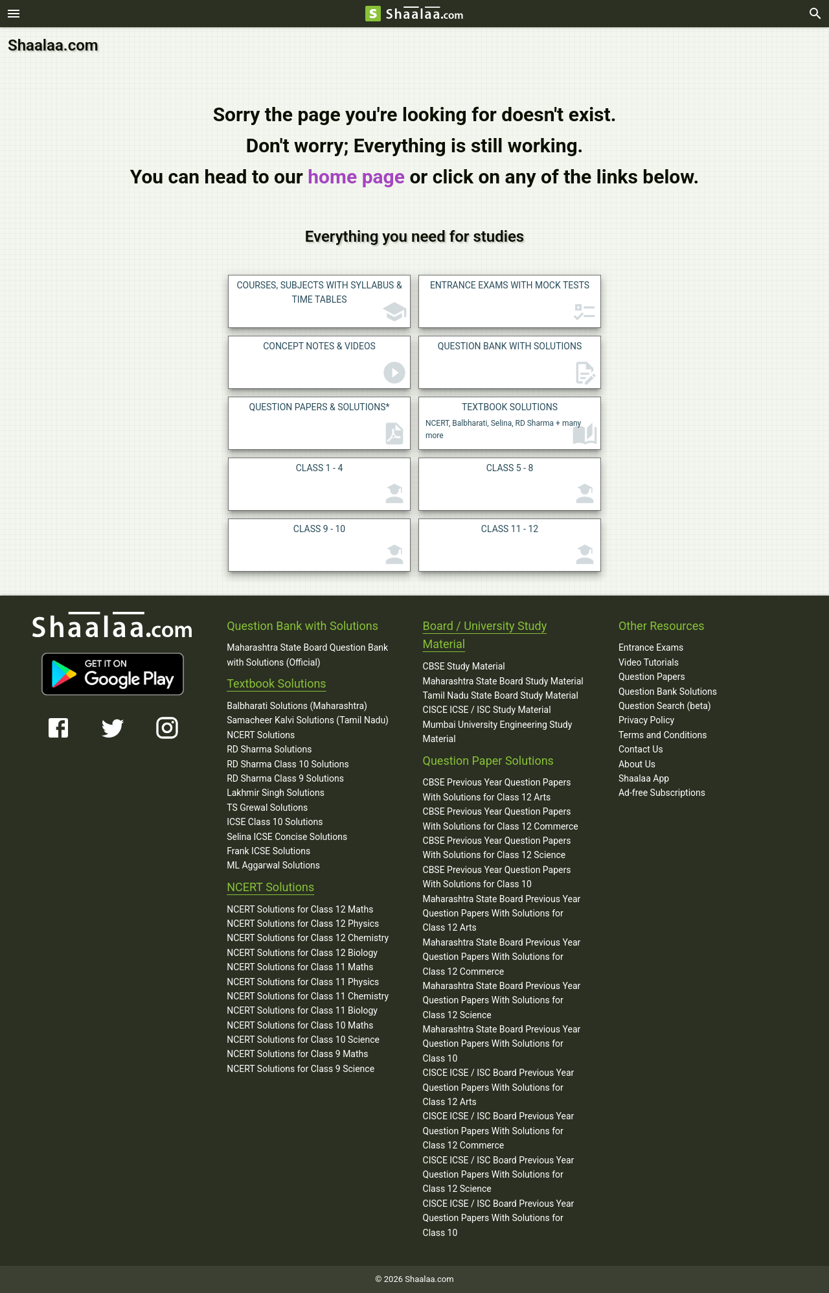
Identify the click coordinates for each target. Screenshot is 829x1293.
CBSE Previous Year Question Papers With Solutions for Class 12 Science (497, 847)
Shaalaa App (644, 778)
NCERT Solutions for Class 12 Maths (300, 908)
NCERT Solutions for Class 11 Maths (300, 967)
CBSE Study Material (464, 666)
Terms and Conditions (663, 735)
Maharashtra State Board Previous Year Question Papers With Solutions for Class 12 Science (502, 1000)
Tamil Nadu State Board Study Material (500, 695)
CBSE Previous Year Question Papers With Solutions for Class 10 (497, 877)
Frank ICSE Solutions (268, 851)
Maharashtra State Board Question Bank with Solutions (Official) (307, 654)
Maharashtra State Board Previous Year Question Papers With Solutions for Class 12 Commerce (502, 957)
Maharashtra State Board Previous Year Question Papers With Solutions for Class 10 (502, 1044)
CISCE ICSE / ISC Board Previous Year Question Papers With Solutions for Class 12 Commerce (498, 1130)
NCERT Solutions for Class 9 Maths (297, 1054)
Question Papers (652, 676)
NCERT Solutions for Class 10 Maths (300, 1025)
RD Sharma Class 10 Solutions (288, 764)
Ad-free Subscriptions (662, 792)
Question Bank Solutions (668, 691)
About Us (637, 764)
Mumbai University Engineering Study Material (498, 731)
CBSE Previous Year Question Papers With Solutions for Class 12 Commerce (500, 818)
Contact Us (641, 749)
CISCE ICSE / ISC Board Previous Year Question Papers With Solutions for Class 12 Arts (498, 1087)
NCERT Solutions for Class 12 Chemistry (308, 938)
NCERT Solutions (261, 735)
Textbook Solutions (276, 683)
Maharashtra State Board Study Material (503, 681)
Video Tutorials (649, 662)
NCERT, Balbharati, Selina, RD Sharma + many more (512, 424)
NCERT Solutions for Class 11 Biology (302, 1010)
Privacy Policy (646, 720)
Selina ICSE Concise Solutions (287, 836)
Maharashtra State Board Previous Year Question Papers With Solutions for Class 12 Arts (502, 913)
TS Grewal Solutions (267, 807)
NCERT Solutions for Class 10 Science (303, 1039)
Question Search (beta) (665, 706)
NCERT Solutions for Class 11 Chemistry (308, 996)
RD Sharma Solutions (269, 749)
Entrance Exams (651, 647)
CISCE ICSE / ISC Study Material (487, 710)
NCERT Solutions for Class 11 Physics (303, 981)
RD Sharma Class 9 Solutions (285, 778)
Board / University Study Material (485, 635)
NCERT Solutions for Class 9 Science (300, 1069)
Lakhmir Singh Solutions (275, 792)
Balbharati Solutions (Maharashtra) (297, 706)
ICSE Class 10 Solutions (275, 822)
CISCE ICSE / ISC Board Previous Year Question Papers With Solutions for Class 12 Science (498, 1174)
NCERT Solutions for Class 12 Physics (303, 923)
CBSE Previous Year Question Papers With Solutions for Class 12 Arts (497, 789)
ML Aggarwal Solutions (273, 865)
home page (356, 176)
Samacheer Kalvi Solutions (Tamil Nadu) (308, 720)
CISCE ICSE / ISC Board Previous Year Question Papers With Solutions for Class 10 (498, 1218)
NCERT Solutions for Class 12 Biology (302, 953)
